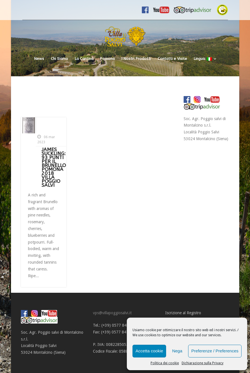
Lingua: (203, 59)
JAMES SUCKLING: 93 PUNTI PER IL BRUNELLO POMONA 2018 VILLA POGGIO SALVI (54, 167)
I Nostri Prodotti (136, 59)
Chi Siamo (59, 59)
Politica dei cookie (165, 363)
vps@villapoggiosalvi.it (112, 313)
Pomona (107, 59)
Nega (177, 350)
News (39, 59)
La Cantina (84, 59)
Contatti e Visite (172, 59)
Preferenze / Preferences (214, 350)
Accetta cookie (149, 350)
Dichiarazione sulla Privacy (202, 363)
